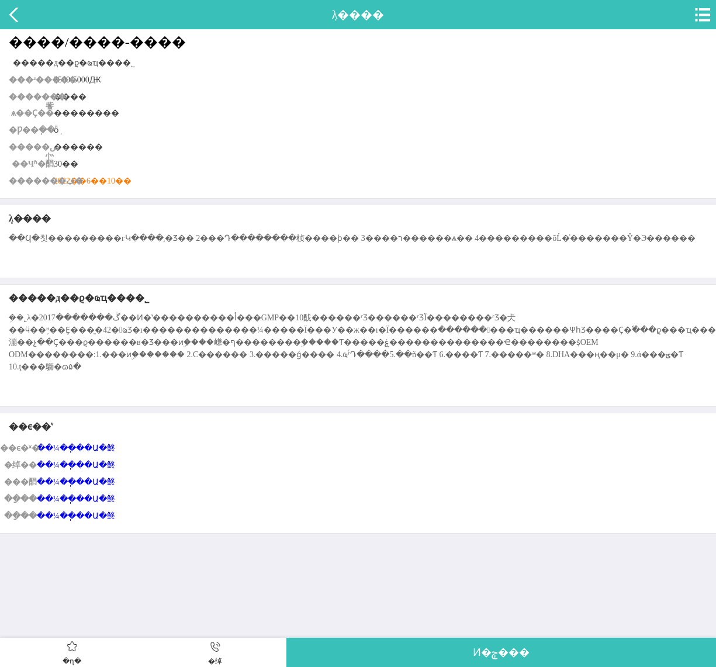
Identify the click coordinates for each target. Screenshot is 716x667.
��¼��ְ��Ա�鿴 (76, 448)
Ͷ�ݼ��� (501, 652)
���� (14, 14)
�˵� (701, 14)
